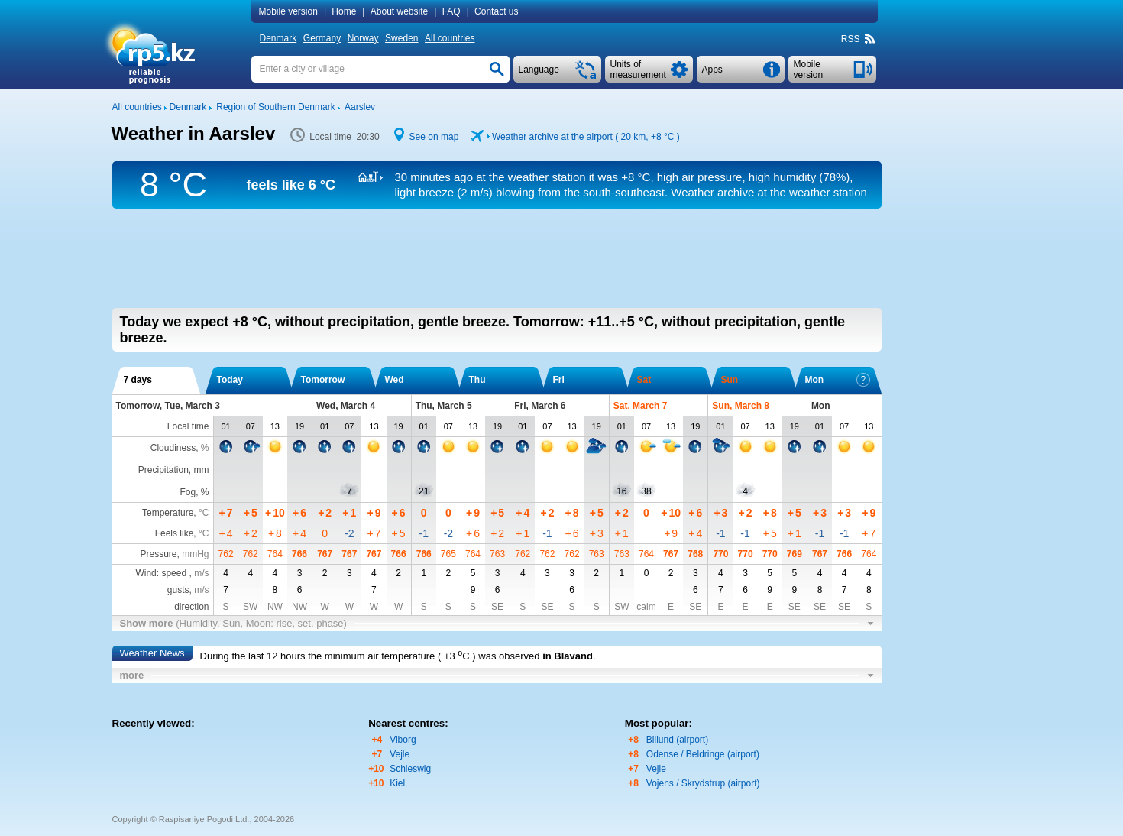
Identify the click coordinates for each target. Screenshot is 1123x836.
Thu (477, 379)
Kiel (397, 783)
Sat (644, 379)
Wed (394, 379)
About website (399, 11)
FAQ (451, 11)
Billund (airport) (677, 739)
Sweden (401, 38)
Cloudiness (173, 447)
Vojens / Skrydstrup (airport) (703, 783)
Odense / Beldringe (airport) (702, 754)
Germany (322, 38)
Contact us (496, 11)
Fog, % (194, 492)
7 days (138, 379)
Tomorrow (323, 379)
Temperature (167, 512)
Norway (363, 38)
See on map (434, 136)
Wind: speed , (172, 573)
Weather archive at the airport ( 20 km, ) (586, 136)
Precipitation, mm (173, 470)
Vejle (399, 754)
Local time (188, 426)
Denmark (278, 38)
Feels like (174, 533)
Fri (559, 379)
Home (344, 11)
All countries (449, 38)
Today (230, 379)
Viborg (403, 739)
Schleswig (410, 768)
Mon (837, 380)
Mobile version (288, 11)
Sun (730, 379)
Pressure (158, 554)
